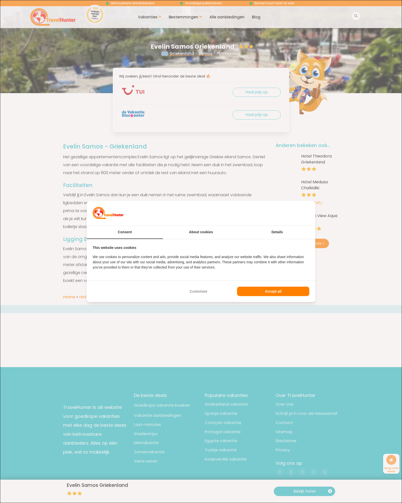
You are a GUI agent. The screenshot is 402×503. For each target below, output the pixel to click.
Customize (198, 291)
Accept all (273, 291)
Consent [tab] (125, 232)
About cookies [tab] (201, 232)
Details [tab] (277, 232)
